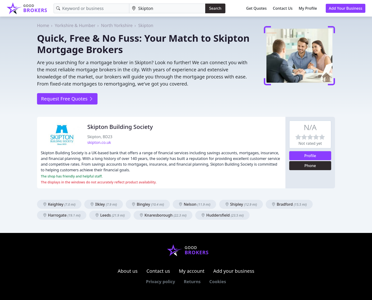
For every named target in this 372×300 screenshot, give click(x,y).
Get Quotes (256, 8)
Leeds (110, 215)
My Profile (308, 8)
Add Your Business (345, 8)
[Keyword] (91, 8)
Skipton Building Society (120, 127)
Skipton (145, 25)
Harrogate (61, 215)
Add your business (233, 271)
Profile (310, 155)
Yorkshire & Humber (75, 25)
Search (215, 8)
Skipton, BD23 (99, 136)
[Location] (167, 8)
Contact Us (283, 8)
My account (192, 271)
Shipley (241, 204)
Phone (310, 165)
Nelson (194, 204)
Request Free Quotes (67, 98)
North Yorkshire (117, 25)
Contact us (158, 271)
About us (128, 271)
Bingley (148, 204)
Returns (192, 281)
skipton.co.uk (99, 142)
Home (43, 25)
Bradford (289, 204)
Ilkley (103, 204)
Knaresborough (163, 215)
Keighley (59, 204)
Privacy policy (160, 281)
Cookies (217, 281)
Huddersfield (222, 215)
